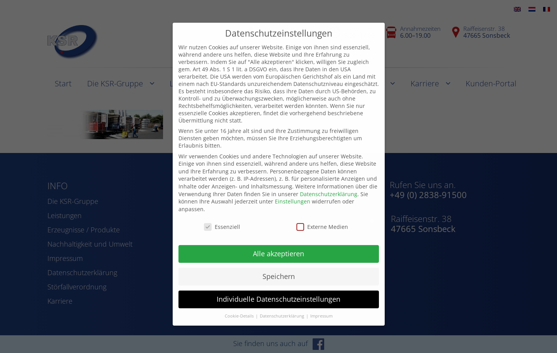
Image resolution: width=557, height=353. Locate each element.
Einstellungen (292, 189)
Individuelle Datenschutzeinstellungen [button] (278, 287)
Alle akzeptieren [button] (278, 242)
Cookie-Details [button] (240, 304)
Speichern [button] (279, 265)
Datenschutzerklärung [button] (282, 304)
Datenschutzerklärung (328, 182)
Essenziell (222, 215)
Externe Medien (322, 215)
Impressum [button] (321, 304)
